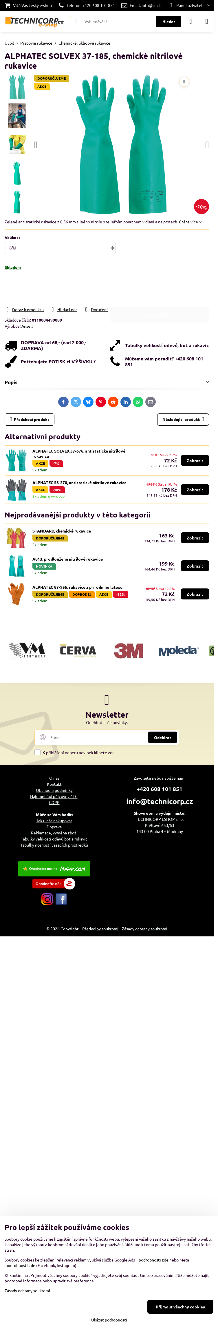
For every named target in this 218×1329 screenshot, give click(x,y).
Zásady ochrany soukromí (144, 928)
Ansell (27, 326)
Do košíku (160, 288)
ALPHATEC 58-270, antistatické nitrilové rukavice (79, 482)
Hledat (168, 21)
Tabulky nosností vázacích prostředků (54, 844)
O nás (54, 778)
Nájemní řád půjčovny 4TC (54, 796)
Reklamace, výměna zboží (54, 832)
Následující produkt (183, 419)
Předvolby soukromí (100, 928)
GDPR (54, 802)
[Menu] (207, 21)
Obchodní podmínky (54, 790)
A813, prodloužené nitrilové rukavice (67, 559)
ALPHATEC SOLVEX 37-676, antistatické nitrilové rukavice (78, 453)
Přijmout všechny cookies (180, 1306)
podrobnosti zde (153, 1259)
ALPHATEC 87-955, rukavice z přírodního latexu (77, 587)
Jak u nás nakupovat (54, 820)
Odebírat (162, 737)
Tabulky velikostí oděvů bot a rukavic (54, 838)
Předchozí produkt (30, 419)
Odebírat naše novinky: (107, 722)
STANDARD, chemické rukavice (61, 530)
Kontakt (54, 784)
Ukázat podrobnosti (109, 1319)
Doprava (54, 826)
